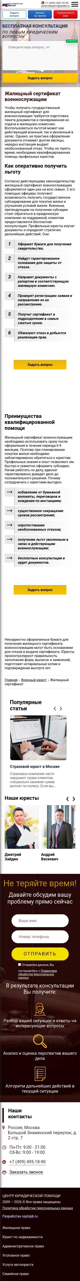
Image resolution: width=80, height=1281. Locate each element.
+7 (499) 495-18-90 (56, 2)
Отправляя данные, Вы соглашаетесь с (37, 971)
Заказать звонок (26, 1172)
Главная (11, 680)
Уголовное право (16, 1255)
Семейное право (15, 1274)
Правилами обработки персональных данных (37, 974)
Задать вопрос (40, 364)
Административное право (23, 1246)
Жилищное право (16, 1228)
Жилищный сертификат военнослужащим (33, 96)
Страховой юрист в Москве (35, 766)
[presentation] (67, 798)
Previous (55, 708)
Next (61, 708)
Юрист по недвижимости (22, 1237)
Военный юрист (34, 680)
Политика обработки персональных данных (37, 1208)
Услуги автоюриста (17, 1265)
